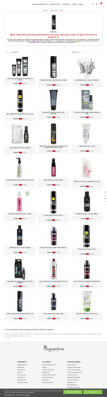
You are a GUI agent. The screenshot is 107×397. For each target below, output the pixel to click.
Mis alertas (45, 386)
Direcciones (45, 378)
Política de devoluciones (74, 378)
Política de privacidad (73, 376)
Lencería (19, 378)
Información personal (48, 371)
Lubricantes (20, 373)
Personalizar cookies (22, 394)
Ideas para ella (21, 386)
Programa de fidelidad (73, 383)
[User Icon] (96, 7)
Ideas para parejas (22, 388)
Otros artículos (21, 381)
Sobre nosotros (72, 371)
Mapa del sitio (71, 388)
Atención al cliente (73, 386)
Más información (10, 394)
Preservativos (21, 376)
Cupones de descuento (49, 381)
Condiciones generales (74, 373)
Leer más (7, 344)
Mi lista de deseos (47, 383)
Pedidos (44, 373)
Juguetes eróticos (22, 371)
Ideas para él (21, 383)
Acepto (93, 392)
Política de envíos (72, 381)
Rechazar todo (72, 392)
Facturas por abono (48, 376)
